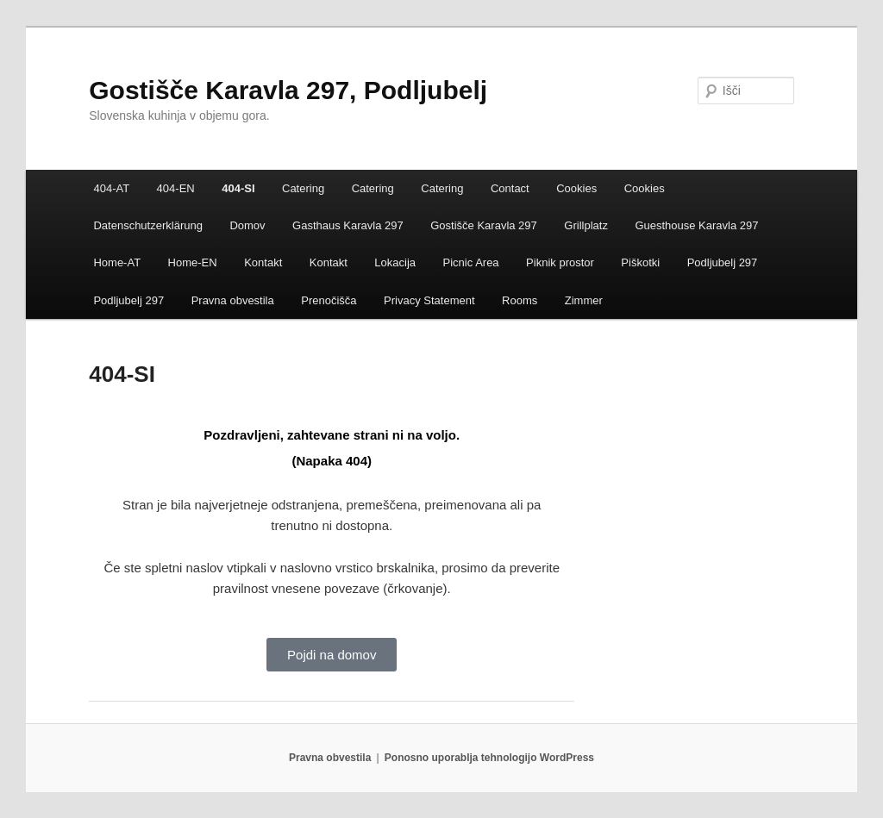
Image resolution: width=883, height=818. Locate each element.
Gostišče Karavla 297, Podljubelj (288, 90)
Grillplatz (586, 225)
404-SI (238, 188)
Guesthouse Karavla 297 (696, 225)
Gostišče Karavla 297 (483, 225)
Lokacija (395, 262)
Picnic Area (471, 262)
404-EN (176, 188)
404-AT (111, 188)
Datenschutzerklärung (147, 225)
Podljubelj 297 (722, 262)
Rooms (519, 300)
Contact (510, 188)
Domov (247, 225)
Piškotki (640, 262)
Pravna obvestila (232, 300)
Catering (303, 188)
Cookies (576, 188)
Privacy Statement (429, 300)
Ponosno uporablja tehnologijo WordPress (489, 758)
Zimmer (584, 300)
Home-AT (117, 262)
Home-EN (192, 262)
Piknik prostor (560, 262)
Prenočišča (328, 300)
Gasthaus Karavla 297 (348, 225)
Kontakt (263, 262)
